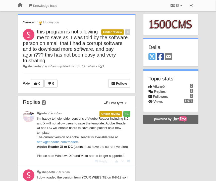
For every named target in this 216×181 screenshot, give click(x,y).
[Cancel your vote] (122, 161)
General (28, 22)
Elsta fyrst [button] (115, 103)
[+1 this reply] (116, 161)
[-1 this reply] (128, 161)
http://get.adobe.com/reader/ (57, 142)
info (77, 66)
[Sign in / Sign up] (191, 5)
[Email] (168, 57)
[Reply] (101, 161)
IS (176, 6)
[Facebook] (160, 57)
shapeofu (34, 66)
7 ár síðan (55, 113)
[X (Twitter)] (151, 57)
